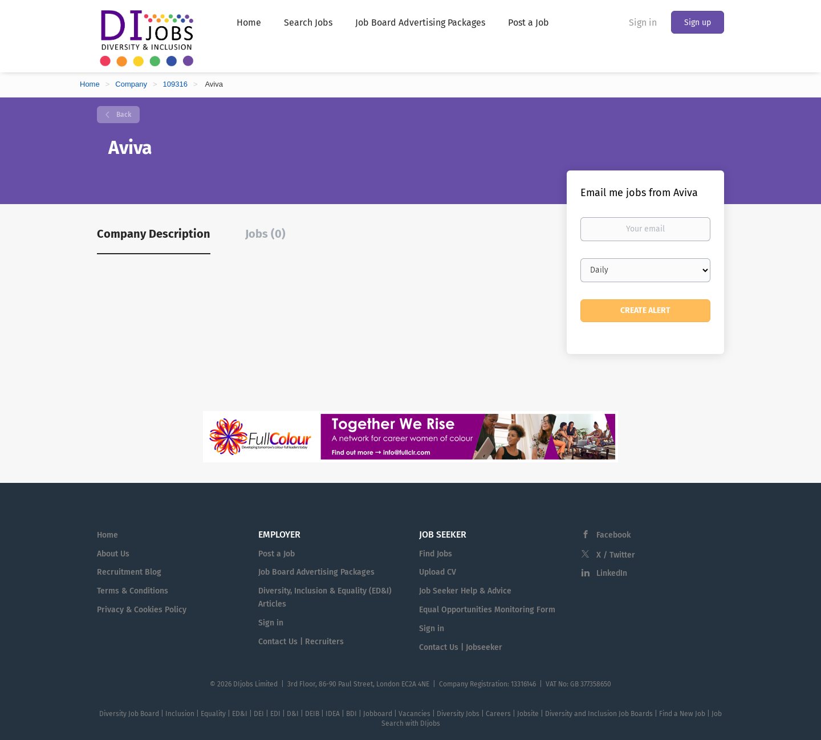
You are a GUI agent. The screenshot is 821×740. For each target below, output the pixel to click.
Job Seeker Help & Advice (465, 591)
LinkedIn (611, 573)
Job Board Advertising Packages (316, 572)
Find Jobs (435, 554)
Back (123, 115)
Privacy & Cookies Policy (141, 610)
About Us (113, 554)
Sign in (643, 22)
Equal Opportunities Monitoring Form (487, 610)
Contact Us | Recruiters (301, 642)
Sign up (697, 22)
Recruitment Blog (129, 572)
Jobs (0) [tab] (265, 234)
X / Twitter (615, 555)
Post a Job (276, 554)
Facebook (613, 535)
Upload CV (437, 572)
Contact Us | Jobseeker (460, 647)
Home (90, 84)
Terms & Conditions (132, 591)
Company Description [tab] (153, 234)
